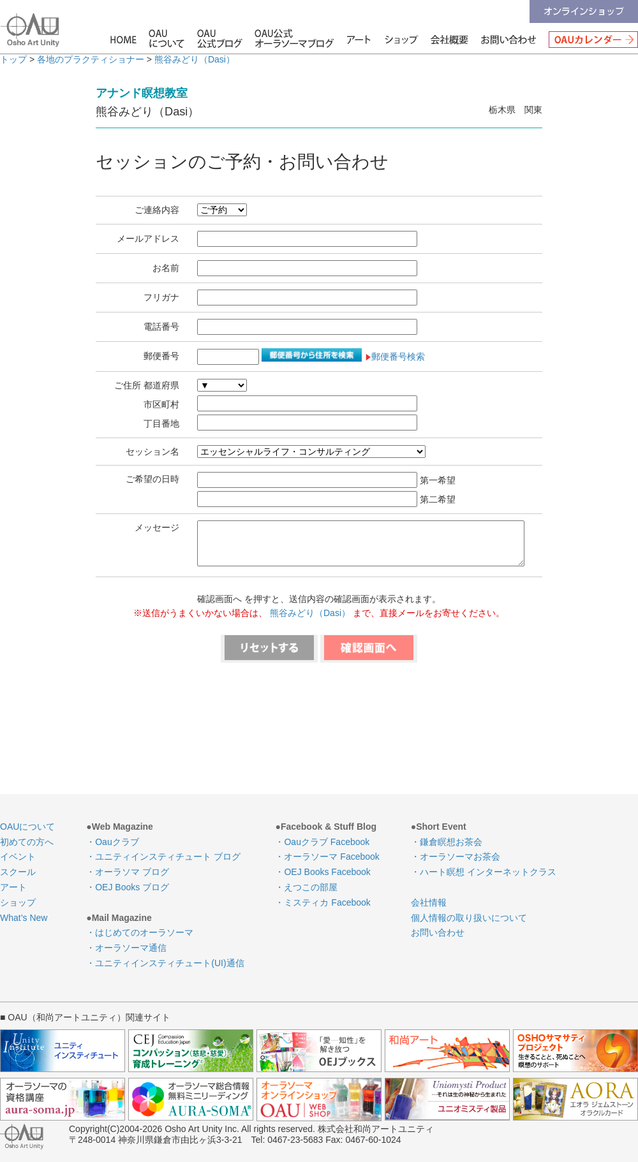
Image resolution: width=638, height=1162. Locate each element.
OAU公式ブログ (220, 38)
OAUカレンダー (590, 38)
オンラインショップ (584, 11)
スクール (18, 872)
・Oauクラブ (112, 842)
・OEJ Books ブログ (127, 887)
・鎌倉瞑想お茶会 (446, 842)
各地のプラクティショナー (90, 59)
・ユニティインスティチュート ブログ (163, 856)
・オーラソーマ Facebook (327, 856)
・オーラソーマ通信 (126, 948)
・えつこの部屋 (306, 887)
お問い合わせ (508, 38)
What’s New (23, 918)
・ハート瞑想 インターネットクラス (483, 872)
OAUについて (166, 38)
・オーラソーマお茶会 (455, 856)
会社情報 (450, 38)
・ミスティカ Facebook (322, 902)
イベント (18, 856)
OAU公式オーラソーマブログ (289, 38)
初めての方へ (27, 842)
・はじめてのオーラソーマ (139, 932)
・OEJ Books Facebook (322, 872)
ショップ (402, 38)
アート (353, 38)
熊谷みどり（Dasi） (194, 59)
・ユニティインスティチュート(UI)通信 (165, 963)
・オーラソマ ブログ (127, 872)
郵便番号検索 (394, 356)
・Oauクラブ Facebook (322, 842)
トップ (13, 59)
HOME (125, 38)
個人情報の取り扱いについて (469, 918)
